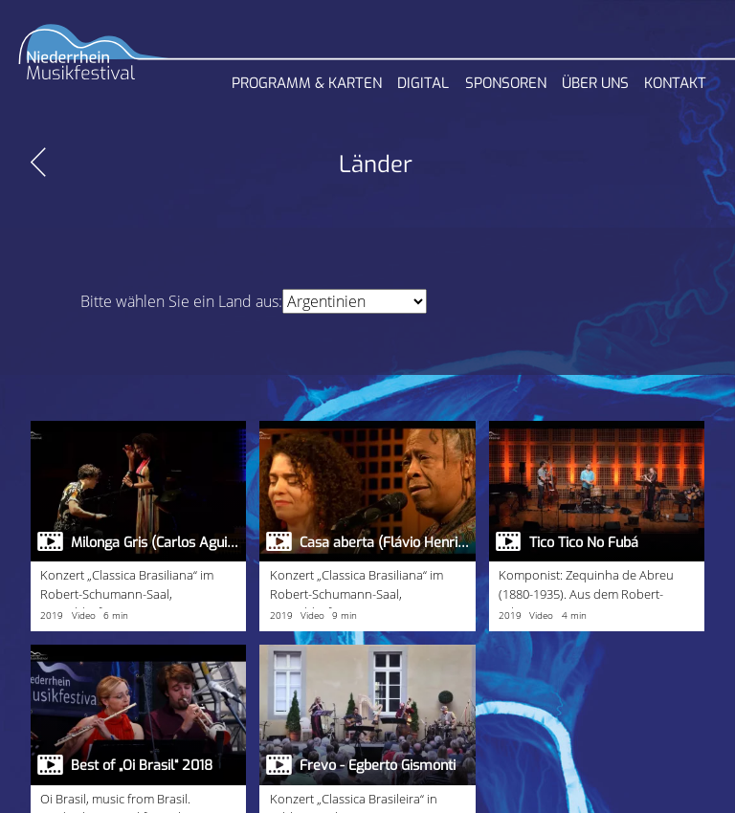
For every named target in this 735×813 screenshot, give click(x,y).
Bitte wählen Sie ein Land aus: (181, 301)
